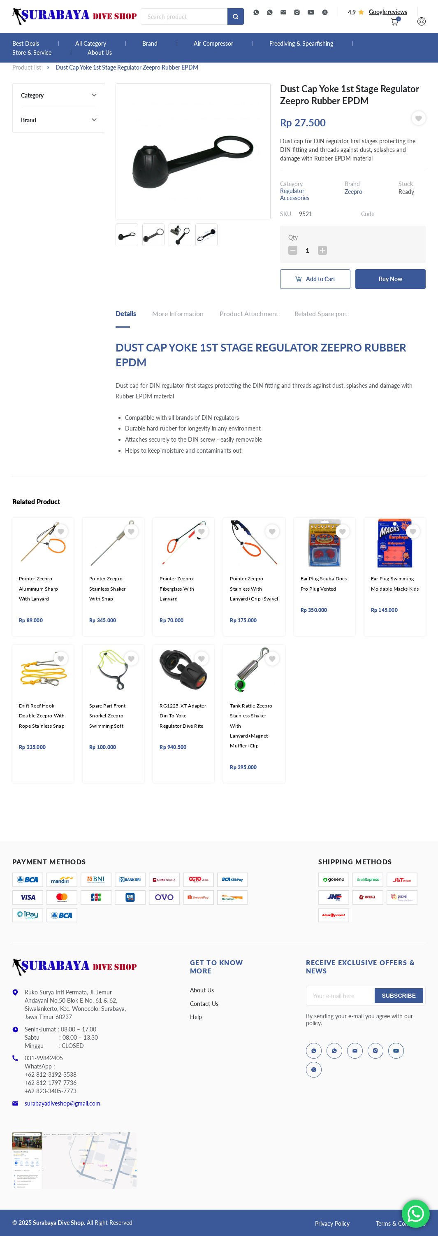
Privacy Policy (332, 1223)
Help (196, 1016)
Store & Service (31, 53)
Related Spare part (321, 313)
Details (126, 313)
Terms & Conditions (401, 1223)
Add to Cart (320, 278)
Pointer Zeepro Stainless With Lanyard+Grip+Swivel (254, 588)
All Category (90, 44)
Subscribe (399, 995)
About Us (100, 53)
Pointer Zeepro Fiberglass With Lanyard (177, 588)
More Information (178, 313)
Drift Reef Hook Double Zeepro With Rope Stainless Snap (42, 716)
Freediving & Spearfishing (301, 44)
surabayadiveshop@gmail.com (62, 1103)
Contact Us (204, 1003)
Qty (293, 237)
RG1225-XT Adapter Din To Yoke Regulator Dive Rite (183, 716)
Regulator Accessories (294, 194)
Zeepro (353, 191)
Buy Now (390, 278)
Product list (26, 67)
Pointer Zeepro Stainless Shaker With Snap (107, 588)
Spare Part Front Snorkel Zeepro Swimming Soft (107, 716)
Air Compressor (213, 44)
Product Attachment (249, 313)
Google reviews (388, 11)
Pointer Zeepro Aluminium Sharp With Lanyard (38, 588)
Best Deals (25, 44)
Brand (150, 44)
